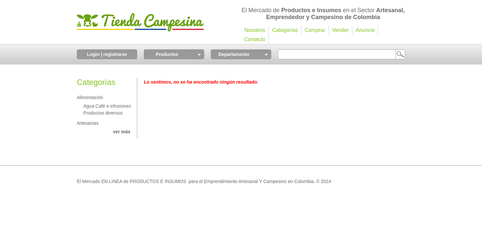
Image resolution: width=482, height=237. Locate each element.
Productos (167, 54)
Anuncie (365, 30)
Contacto (254, 39)
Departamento (233, 54)
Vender (340, 30)
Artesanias (88, 123)
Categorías (285, 30)
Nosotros (254, 30)
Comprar (315, 30)
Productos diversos (102, 113)
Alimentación (90, 97)
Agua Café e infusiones (107, 106)
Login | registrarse (107, 54)
